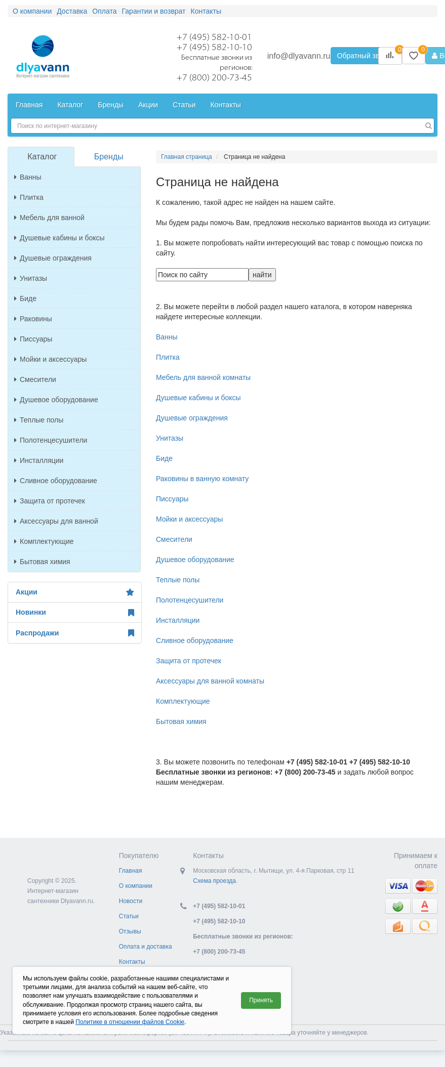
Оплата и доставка (145, 946)
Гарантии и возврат (154, 11)
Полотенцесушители (50, 440)
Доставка (72, 11)
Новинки (75, 613)
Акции (148, 105)
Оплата (104, 11)
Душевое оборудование (56, 400)
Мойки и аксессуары (50, 359)
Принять (261, 1000)
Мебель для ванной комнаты (203, 377)
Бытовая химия (42, 562)
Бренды (111, 105)
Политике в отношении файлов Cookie (129, 1022)
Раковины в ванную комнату (202, 479)
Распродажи (75, 633)
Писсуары (33, 339)
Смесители (35, 379)
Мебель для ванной (49, 218)
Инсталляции (38, 460)
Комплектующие (44, 541)
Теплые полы (38, 420)
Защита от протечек (49, 501)
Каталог (70, 105)
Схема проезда (214, 880)
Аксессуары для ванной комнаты (210, 681)
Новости (130, 901)
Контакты (206, 11)
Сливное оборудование (55, 481)
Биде (25, 298)
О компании (32, 11)
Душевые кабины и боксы (59, 238)
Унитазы (30, 278)
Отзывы (130, 931)
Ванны (28, 177)
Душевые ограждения (53, 258)
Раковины (33, 319)
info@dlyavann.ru (299, 56)
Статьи (184, 105)
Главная (29, 105)
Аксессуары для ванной (56, 521)
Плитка (29, 197)
